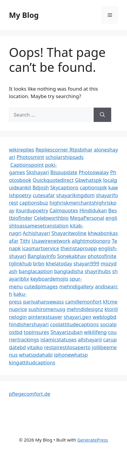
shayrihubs (98, 271)
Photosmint (30, 157)
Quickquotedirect (53, 179)
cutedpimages (41, 286)
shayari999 (86, 263)
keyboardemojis (49, 278)
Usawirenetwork (51, 240)
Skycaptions (64, 187)
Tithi (25, 240)
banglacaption (36, 271)
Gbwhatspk (88, 179)
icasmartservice (40, 248)
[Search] (102, 115)
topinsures (36, 332)
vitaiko (35, 347)
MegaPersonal (87, 217)
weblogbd (104, 316)
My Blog (24, 15)
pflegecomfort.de (29, 393)
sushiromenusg (46, 309)
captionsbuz (33, 202)
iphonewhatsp (71, 354)
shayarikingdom (75, 195)
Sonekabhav (71, 256)
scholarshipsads (64, 157)
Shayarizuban (66, 332)
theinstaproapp (79, 248)
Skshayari (37, 172)
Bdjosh (40, 187)
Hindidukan (93, 210)
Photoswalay (94, 172)
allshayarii (90, 339)
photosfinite (102, 256)
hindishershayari (29, 324)
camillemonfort (83, 301)
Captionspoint (27, 164)
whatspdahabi (36, 354)
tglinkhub (20, 263)
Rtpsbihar (80, 149)
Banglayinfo (41, 256)
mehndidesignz (84, 309)
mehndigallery (76, 286)
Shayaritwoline (68, 233)
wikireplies (21, 149)
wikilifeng (95, 332)
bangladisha (68, 271)
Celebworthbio (51, 217)
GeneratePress (92, 440)
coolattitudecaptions (74, 324)
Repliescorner (52, 149)
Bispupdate (64, 172)
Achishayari (36, 233)
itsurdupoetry (32, 210)
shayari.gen (78, 316)
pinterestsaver (45, 316)
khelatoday (59, 263)
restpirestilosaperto (67, 347)
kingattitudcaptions (32, 362)
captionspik (93, 187)
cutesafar (44, 195)
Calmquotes (63, 210)
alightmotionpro (91, 240)
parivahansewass (43, 301)
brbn (38, 263)
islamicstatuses (59, 339)
